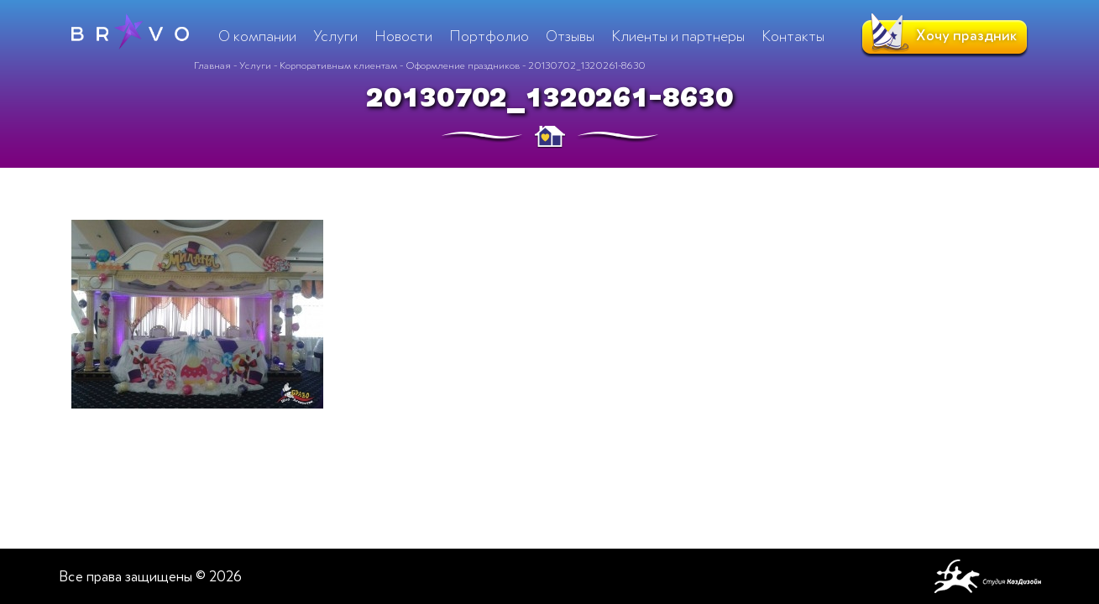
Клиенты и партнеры (678, 36)
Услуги (255, 65)
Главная (212, 65)
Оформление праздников (463, 65)
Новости (403, 36)
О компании (257, 36)
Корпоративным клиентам (338, 65)
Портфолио (489, 36)
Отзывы (570, 36)
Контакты (792, 36)
